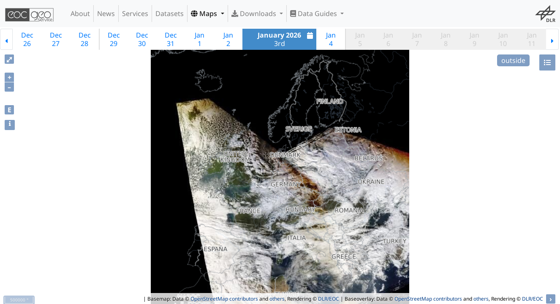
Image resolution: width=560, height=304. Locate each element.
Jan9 (474, 39)
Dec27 (56, 39)
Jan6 (388, 39)
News (106, 13)
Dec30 (142, 39)
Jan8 (446, 39)
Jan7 (417, 39)
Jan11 (532, 39)
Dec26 (27, 39)
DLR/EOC (328, 298)
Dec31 (171, 39)
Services (135, 13)
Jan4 (331, 39)
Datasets (169, 13)
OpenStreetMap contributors (224, 298)
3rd (286, 39)
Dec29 (114, 39)
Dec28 (85, 39)
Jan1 (199, 39)
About (80, 13)
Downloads (254, 13)
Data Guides (314, 13)
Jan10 (503, 39)
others (277, 298)
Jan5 (360, 39)
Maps (205, 13)
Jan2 (228, 39)
